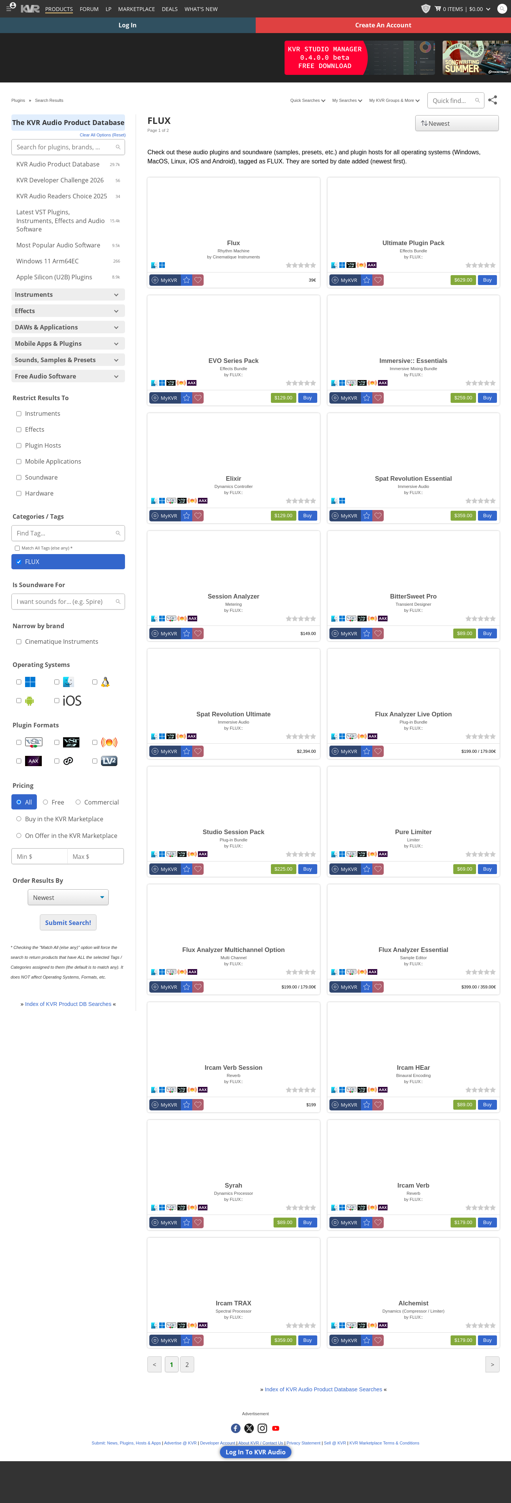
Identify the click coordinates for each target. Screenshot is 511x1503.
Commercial (97, 802)
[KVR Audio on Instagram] (262, 1428)
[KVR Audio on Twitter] (249, 1428)
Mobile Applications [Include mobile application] (48, 461)
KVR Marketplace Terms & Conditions (384, 1443)
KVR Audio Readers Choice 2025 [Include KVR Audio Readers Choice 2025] (68, 196)
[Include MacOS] (67, 682)
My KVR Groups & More (394, 100)
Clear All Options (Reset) (103, 135)
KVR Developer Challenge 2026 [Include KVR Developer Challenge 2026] (68, 180)
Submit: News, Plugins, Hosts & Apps (126, 1443)
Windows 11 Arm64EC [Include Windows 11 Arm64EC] (68, 261)
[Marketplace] (136, 9)
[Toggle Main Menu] (8, 8)
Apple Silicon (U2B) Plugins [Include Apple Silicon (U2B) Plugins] (68, 277)
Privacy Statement (303, 1443)
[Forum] (89, 9)
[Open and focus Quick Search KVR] (502, 9)
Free (53, 802)
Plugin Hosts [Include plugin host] (38, 445)
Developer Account (217, 1443)
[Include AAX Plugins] (29, 760)
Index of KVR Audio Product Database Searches (323, 1389)
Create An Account (383, 25)
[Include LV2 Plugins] (105, 760)
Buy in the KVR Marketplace (59, 819)
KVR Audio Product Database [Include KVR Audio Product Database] (68, 164)
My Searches (347, 100)
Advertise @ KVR (180, 1443)
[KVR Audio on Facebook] (235, 1428)
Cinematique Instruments (57, 641)
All (24, 802)
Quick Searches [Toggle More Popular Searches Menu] (307, 100)
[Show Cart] (463, 9)
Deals (170, 9)
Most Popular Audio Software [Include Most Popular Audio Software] (68, 245)
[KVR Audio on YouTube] (275, 1428)
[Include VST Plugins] (29, 742)
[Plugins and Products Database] (59, 9)
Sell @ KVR (335, 1443)
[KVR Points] (426, 9)
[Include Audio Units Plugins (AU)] (105, 742)
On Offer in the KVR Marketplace (66, 835)
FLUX (27, 561)
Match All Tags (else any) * (44, 548)
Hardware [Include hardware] (35, 493)
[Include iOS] (67, 700)
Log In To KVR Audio (256, 1452)
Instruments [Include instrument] (38, 413)
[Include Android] (29, 700)
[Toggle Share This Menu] (493, 100)
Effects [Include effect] (30, 429)
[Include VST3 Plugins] (67, 742)
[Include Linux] (105, 682)
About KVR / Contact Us (260, 1443)
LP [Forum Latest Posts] (108, 9)
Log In (128, 25)
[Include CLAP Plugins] (67, 760)
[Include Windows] (29, 682)
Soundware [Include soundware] (37, 477)
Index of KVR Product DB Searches (68, 1004)
